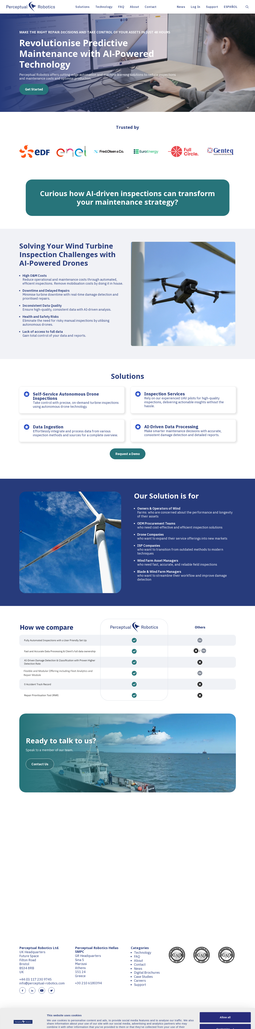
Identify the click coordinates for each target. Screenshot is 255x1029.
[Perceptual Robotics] (30, 7)
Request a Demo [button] (127, 454)
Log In (195, 7)
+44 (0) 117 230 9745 (35, 979)
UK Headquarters (32, 952)
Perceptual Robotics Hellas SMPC (96, 950)
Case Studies (143, 977)
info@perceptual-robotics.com (42, 983)
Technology (104, 7)
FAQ (121, 7)
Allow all (225, 999)
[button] (247, 7)
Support (212, 7)
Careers (140, 981)
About (134, 7)
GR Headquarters (88, 956)
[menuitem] (82, 7)
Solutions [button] (82, 7)
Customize (225, 1011)
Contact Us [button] (39, 764)
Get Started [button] (34, 89)
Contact (151, 7)
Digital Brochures (147, 972)
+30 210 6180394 (88, 983)
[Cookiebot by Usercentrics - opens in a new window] (23, 1022)
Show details (55, 1021)
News (181, 7)
